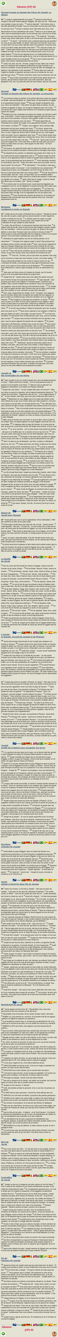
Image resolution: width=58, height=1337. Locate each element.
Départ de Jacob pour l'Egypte (11, 514)
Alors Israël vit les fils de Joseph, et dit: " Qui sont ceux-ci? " (25, 924)
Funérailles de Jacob (6, 1178)
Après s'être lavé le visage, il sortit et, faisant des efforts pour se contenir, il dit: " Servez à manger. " (28, 181)
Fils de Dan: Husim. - (21, 611)
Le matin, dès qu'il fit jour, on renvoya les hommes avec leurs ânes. (27, 225)
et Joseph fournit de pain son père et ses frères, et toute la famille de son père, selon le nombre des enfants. (29, 736)
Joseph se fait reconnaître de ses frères (15, 374)
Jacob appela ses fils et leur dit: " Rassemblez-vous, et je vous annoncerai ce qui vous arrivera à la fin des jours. (25, 1011)
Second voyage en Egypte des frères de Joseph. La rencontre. (27, 92)
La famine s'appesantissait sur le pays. (18, 19)
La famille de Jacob (6, 560)
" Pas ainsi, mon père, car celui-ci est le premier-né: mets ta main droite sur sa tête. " (28, 974)
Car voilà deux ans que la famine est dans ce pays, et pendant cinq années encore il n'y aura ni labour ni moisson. (29, 406)
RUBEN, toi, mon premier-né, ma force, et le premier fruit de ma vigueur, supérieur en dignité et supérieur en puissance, (28, 1019)
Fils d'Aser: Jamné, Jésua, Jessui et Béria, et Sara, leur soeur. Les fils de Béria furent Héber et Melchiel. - (28, 591)
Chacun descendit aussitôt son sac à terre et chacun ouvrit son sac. (27, 261)
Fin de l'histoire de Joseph (10, 1259)
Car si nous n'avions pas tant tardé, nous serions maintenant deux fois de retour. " (27, 61)
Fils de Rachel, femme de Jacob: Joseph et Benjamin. (24, 598)
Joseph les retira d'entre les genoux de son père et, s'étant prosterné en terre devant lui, (28, 940)
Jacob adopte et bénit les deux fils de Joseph (20, 883)
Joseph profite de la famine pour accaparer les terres (23, 746)
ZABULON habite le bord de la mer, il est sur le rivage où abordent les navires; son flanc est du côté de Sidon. (28, 1068)
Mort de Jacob (5, 1143)
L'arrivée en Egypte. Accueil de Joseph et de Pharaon (22, 635)
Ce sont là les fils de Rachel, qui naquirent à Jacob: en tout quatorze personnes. (28, 608)
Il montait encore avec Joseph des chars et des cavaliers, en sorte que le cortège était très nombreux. (27, 1221)
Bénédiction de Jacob (11, 1004)
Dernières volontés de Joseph (10, 845)
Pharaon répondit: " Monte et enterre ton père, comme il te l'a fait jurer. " (26, 1207)
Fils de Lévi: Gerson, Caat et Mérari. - (37, 574)
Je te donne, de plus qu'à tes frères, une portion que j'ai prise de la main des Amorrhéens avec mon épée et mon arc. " (28, 994)
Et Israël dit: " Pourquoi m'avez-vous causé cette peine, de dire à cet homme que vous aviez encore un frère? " (29, 38)
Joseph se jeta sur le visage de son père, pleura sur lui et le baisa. (28, 1184)
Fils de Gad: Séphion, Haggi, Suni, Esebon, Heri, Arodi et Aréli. (27, 589)
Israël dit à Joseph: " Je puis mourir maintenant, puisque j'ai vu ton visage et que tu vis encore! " (28, 653)
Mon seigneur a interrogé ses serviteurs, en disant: (30, 300)
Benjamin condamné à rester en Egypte (15, 208)
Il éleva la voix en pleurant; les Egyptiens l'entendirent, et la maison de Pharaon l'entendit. (26, 387)
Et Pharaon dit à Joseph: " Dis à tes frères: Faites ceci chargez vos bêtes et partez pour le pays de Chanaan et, (27, 454)
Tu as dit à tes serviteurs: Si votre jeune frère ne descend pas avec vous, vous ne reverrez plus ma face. (28, 316)
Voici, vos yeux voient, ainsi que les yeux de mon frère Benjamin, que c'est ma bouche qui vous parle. (28, 434)
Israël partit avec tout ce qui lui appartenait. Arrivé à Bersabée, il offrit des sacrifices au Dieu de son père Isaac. (28, 522)
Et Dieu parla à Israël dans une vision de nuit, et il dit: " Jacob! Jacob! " (29, 524)
